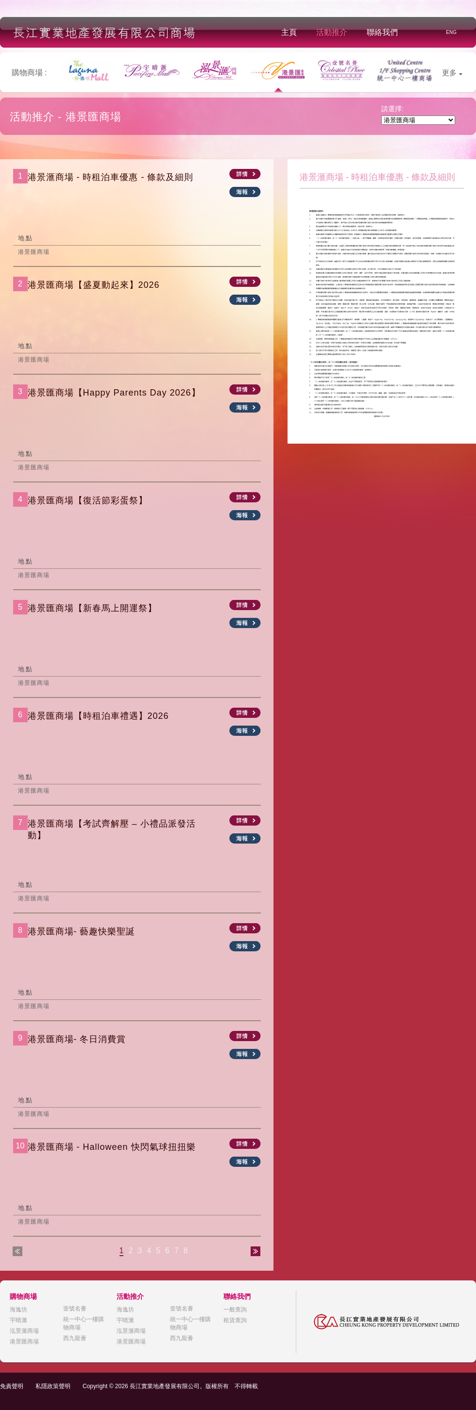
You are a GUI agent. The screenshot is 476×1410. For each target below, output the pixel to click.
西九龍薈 (74, 1338)
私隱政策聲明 (52, 1386)
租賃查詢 (235, 1320)
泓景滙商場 (24, 1330)
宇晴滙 (18, 1320)
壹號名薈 (74, 1308)
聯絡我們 (382, 32)
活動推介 (331, 32)
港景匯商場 (24, 1341)
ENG (451, 32)
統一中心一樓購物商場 (83, 1323)
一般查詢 (235, 1309)
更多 (452, 72)
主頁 (289, 32)
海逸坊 (18, 1309)
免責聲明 (11, 1386)
